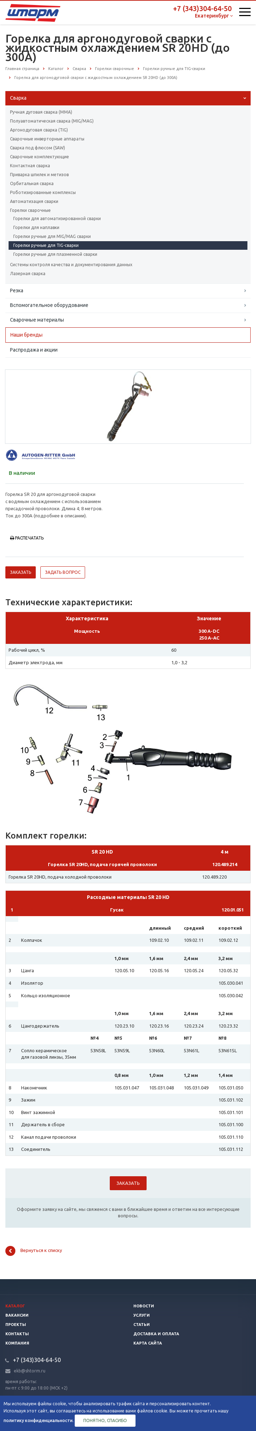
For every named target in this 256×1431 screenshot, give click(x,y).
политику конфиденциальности (38, 1420)
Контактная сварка (30, 165)
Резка (16, 290)
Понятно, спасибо (105, 1420)
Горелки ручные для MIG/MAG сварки (52, 236)
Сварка (18, 98)
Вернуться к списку (33, 1251)
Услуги (141, 1315)
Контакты (17, 1334)
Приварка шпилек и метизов (39, 174)
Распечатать (27, 538)
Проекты (15, 1324)
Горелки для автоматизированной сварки (57, 218)
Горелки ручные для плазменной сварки (55, 254)
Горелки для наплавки (36, 227)
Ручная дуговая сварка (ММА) (41, 112)
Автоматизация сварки (34, 201)
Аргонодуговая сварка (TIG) (39, 130)
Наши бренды (26, 335)
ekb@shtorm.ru (29, 1370)
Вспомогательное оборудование (49, 305)
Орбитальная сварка (32, 183)
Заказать (20, 572)
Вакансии (17, 1315)
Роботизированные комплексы (43, 192)
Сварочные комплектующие (39, 156)
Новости (143, 1306)
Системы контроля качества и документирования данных (71, 264)
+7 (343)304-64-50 (202, 8)
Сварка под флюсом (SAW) (37, 147)
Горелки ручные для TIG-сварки (46, 245)
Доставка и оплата (156, 1334)
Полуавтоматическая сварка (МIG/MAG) (52, 121)
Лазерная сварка (27, 273)
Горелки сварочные (30, 210)
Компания (17, 1343)
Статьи (141, 1324)
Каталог (15, 1306)
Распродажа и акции (34, 350)
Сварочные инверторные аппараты (47, 138)
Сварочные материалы (37, 320)
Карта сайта (147, 1343)
